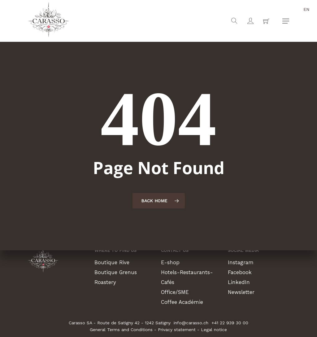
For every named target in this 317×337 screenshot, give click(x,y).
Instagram (241, 262)
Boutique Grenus (116, 272)
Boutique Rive (112, 262)
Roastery (106, 282)
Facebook (240, 272)
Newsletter (243, 292)
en (306, 9)
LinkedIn (239, 282)
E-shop (170, 262)
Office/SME (176, 292)
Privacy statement (177, 329)
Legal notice (214, 329)
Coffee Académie (183, 302)
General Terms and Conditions (121, 329)
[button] (285, 21)
